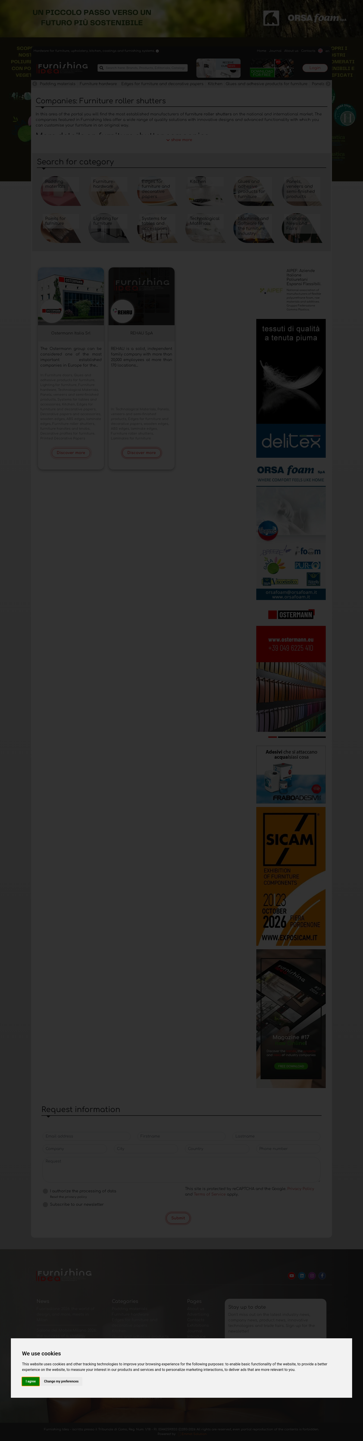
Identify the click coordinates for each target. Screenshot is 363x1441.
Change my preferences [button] (61, 1381)
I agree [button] (31, 1381)
